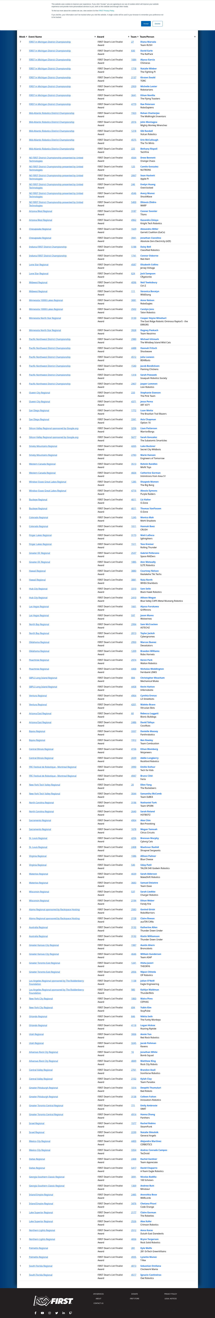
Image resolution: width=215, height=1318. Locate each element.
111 (133, 291)
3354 (133, 1150)
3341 (133, 419)
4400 (133, 1141)
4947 (133, 775)
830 (133, 50)
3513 (133, 463)
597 (133, 615)
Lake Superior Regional (41, 1212)
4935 (133, 1257)
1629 (133, 228)
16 (132, 1052)
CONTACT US (98, 1303)
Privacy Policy (106, 11)
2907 (133, 383)
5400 (133, 202)
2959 (133, 86)
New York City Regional (41, 998)
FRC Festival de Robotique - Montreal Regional (52, 766)
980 (133, 989)
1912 (133, 740)
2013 (133, 633)
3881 (133, 579)
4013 (133, 1265)
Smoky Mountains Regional (43, 446)
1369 (133, 1185)
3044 (133, 793)
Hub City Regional (38, 588)
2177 (133, 1212)
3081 (133, 300)
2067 (133, 175)
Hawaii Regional (37, 570)
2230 (133, 1132)
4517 (133, 1274)
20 (132, 784)
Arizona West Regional (40, 211)
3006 (133, 1034)
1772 (133, 410)
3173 (133, 535)
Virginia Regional (37, 856)
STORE (134, 1298)
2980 (133, 339)
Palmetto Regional (38, 1248)
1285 (133, 481)
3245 (133, 1043)
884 (133, 677)
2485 (133, 1194)
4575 (133, 139)
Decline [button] (157, 24)
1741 (133, 255)
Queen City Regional (39, 392)
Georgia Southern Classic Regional (46, 1176)
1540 (133, 365)
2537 (133, 553)
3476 (133, 1203)
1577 (133, 1123)
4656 (133, 1239)
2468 (133, 1158)
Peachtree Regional (39, 659)
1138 (133, 980)
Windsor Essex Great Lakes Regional (47, 481)
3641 (133, 95)
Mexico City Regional (39, 1141)
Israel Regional (36, 1123)
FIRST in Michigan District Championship (50, 41)
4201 (133, 704)
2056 (133, 971)
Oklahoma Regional (39, 642)
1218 (133, 130)
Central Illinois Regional (41, 749)
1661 (133, 606)
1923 (133, 113)
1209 (133, 651)
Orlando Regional (38, 1016)
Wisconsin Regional (39, 891)
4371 (133, 401)
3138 (133, 1096)
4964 (133, 695)
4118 (133, 1025)
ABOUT (98, 1298)
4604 (133, 472)
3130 (133, 318)
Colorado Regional (38, 517)
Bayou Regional (37, 731)
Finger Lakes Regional (40, 535)
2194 (133, 900)
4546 (133, 193)
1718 (133, 68)
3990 (133, 766)
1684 (133, 59)
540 (133, 864)
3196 (133, 802)
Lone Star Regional (38, 264)
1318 (133, 374)
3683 (133, 882)
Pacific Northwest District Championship (49, 339)
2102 (133, 1078)
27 (132, 41)
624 (133, 273)
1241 (133, 962)
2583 (133, 909)
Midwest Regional (38, 282)
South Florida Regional (40, 1265)
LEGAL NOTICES (171, 1298)
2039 (133, 757)
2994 (133, 624)
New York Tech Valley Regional (44, 784)
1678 (133, 829)
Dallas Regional (37, 1158)
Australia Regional (38, 927)
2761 (133, 1069)
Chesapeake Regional (40, 228)
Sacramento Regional (40, 820)
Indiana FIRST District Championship (48, 246)
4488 (133, 348)
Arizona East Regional (40, 713)
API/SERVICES (98, 1294)
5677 (133, 437)
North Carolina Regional (41, 802)
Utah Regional (36, 1034)
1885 (133, 561)
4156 (133, 749)
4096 (133, 282)
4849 (133, 1060)
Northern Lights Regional (42, 1230)
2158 (133, 918)
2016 (133, 122)
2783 (133, 455)
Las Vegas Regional (39, 606)
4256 (133, 838)
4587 (133, 264)
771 (133, 1105)
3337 (133, 731)
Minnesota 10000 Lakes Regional (46, 300)
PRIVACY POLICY (170, 1294)
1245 (133, 517)
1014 (133, 1087)
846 (133, 1016)
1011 (133, 526)
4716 (133, 490)
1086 (133, 856)
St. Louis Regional (38, 838)
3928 (133, 330)
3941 (133, 237)
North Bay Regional (39, 624)
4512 (133, 356)
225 (133, 148)
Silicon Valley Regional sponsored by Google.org (53, 428)
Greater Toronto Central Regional (46, 1105)
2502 (133, 309)
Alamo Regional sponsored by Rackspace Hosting (54, 909)
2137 (133, 77)
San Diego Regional (39, 410)
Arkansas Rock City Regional (43, 1052)
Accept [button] (145, 24)
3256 (133, 428)
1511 (133, 544)
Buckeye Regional (38, 499)
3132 (133, 927)
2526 (133, 1221)
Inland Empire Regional (41, 1194)
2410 (133, 597)
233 (133, 392)
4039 (133, 873)
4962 (133, 220)
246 (133, 184)
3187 (133, 211)
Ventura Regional (38, 695)
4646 (133, 954)
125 (133, 166)
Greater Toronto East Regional (44, 962)
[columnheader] (23, 37)
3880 (133, 570)
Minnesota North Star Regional (45, 318)
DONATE (134, 1294)
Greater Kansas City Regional (44, 945)
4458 (133, 686)
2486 (133, 722)
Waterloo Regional (38, 873)
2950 (133, 642)
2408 (133, 847)
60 (132, 713)
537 (133, 891)
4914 (133, 1114)
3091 (133, 1176)
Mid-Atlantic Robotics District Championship (51, 113)
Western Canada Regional (42, 463)
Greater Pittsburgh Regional (43, 1087)
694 (133, 1007)
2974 (133, 659)
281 (133, 1248)
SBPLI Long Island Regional (43, 677)
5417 (133, 1167)
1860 (133, 998)
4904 (133, 820)
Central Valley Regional (41, 1069)
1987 (133, 945)
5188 (133, 246)
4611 (133, 499)
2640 (133, 811)
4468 (133, 668)
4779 (133, 104)
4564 (133, 157)
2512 (133, 1230)
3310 (133, 588)
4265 (133, 446)
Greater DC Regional (39, 553)
